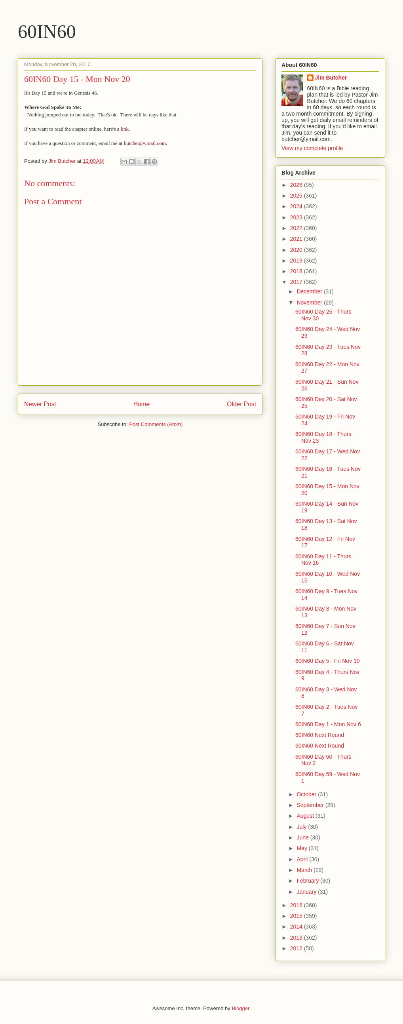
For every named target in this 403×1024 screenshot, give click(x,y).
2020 (297, 250)
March (305, 870)
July (302, 827)
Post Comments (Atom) (155, 424)
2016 (297, 905)
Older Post (241, 404)
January (307, 892)
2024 (297, 206)
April (303, 859)
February (308, 880)
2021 (297, 239)
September (311, 805)
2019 (297, 260)
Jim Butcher (331, 77)
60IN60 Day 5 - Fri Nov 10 (327, 661)
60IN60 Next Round (319, 735)
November (310, 302)
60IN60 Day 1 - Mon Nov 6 (328, 724)
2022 (297, 228)
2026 (297, 185)
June (303, 837)
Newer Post (40, 404)
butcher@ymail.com (145, 143)
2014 (297, 926)
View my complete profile (312, 148)
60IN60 (47, 31)
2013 (297, 938)
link (125, 129)
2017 (297, 282)
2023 (297, 217)
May (302, 848)
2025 (297, 195)
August (306, 816)
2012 (297, 948)
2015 (297, 916)
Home (141, 404)
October (307, 794)
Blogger (240, 1008)
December (310, 291)
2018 (297, 271)
